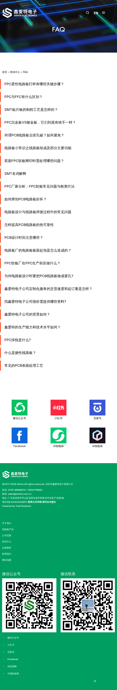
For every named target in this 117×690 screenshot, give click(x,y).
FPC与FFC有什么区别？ (23, 97)
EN (96, 13)
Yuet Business (23, 506)
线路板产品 (8, 529)
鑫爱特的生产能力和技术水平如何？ (32, 327)
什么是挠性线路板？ (20, 353)
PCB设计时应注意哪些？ (23, 237)
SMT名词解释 (15, 173)
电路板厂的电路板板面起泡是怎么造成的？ (37, 250)
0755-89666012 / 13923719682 (25, 489)
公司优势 (6, 535)
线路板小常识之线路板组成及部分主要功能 (37, 148)
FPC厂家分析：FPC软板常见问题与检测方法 (39, 186)
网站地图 (6, 560)
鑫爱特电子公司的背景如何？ (27, 314)
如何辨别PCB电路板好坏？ (25, 199)
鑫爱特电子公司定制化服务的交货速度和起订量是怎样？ (48, 289)
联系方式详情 (35, 501)
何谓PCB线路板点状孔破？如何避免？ (34, 135)
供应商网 (9, 666)
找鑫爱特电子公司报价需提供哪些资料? (35, 301)
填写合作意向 (49, 501)
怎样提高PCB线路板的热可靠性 (29, 225)
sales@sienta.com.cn (19, 493)
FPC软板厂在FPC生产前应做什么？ (32, 263)
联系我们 (6, 554)
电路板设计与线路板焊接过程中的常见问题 (37, 212)
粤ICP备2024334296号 (14, 501)
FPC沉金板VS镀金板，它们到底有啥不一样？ (40, 122)
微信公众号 (10, 637)
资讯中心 (15, 71)
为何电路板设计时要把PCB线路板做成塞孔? (38, 276)
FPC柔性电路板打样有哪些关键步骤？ (34, 84)
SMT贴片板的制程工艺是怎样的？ (31, 109)
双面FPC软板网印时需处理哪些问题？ (34, 161)
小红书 (8, 645)
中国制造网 (10, 673)
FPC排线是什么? (17, 340)
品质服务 (6, 548)
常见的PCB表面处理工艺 (23, 365)
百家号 (8, 652)
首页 (4, 71)
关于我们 (6, 523)
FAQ (25, 71)
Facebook (10, 659)
